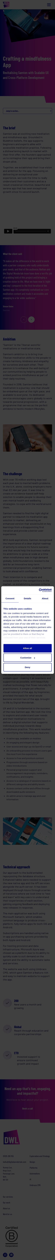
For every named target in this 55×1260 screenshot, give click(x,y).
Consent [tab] (9, 598)
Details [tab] (27, 598)
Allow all (27, 648)
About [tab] (45, 598)
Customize (27, 657)
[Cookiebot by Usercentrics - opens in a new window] (39, 590)
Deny (27, 667)
